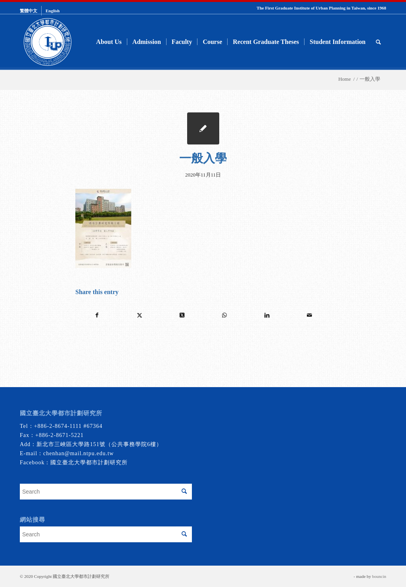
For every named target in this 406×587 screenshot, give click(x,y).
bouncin (379, 576)
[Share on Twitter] (140, 315)
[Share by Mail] (309, 315)
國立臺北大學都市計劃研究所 (89, 462)
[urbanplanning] (47, 42)
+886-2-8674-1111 (58, 426)
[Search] (378, 42)
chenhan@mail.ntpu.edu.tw (78, 453)
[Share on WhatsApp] (224, 315)
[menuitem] (31, 10)
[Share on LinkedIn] (267, 315)
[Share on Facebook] (97, 315)
